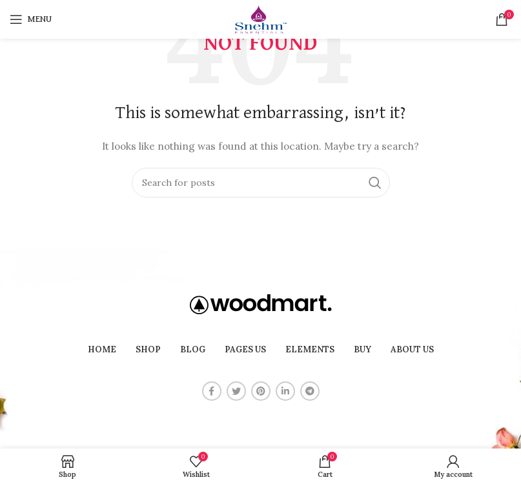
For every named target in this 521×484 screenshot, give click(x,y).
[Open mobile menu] (30, 19)
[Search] (261, 182)
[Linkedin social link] (285, 391)
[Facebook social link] (211, 391)
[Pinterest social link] (261, 391)
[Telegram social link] (310, 391)
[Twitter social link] (236, 391)
